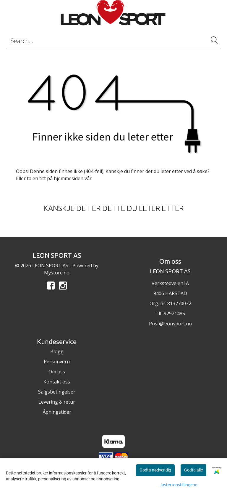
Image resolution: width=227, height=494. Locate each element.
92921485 (174, 313)
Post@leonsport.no (170, 323)
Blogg (57, 351)
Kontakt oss (56, 381)
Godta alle (193, 470)
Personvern (57, 361)
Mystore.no (56, 272)
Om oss (56, 371)
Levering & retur (56, 402)
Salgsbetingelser (56, 392)
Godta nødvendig (155, 470)
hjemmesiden (68, 178)
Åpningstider (57, 412)
